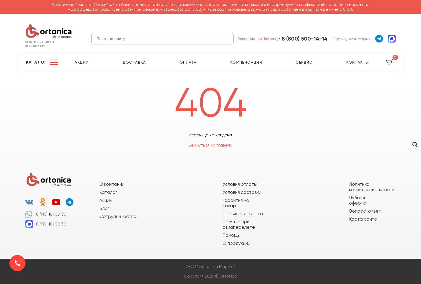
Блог (104, 208)
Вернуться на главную (210, 145)
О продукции (236, 243)
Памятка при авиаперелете (239, 224)
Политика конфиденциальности (369, 186)
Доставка (134, 62)
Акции (82, 62)
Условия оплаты (240, 184)
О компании (111, 184)
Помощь (231, 235)
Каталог (36, 62)
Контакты (357, 62)
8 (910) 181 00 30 (51, 214)
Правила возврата (243, 213)
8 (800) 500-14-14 (305, 39)
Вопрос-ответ (365, 211)
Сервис (304, 62)
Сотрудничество (117, 216)
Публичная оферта (360, 200)
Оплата (188, 62)
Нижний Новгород (263, 39)
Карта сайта (363, 219)
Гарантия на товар (236, 203)
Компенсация (246, 62)
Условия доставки (242, 192)
